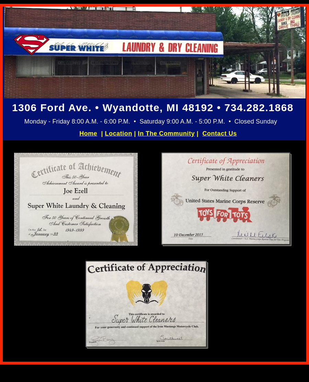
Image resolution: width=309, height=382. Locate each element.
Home (88, 133)
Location (118, 133)
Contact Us (219, 133)
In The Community (166, 133)
